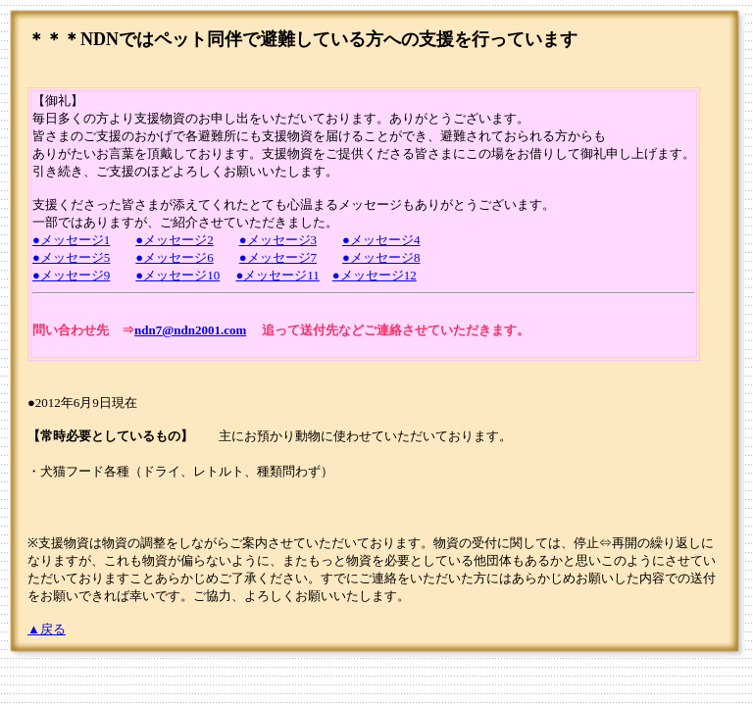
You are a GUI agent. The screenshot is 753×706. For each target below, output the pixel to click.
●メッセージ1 (71, 239)
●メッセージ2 (174, 239)
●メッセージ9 (71, 275)
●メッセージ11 (277, 275)
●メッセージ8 (381, 257)
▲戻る (46, 629)
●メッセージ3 (278, 239)
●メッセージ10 (177, 275)
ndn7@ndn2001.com (190, 330)
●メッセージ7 (278, 257)
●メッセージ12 (374, 275)
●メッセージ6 (174, 257)
